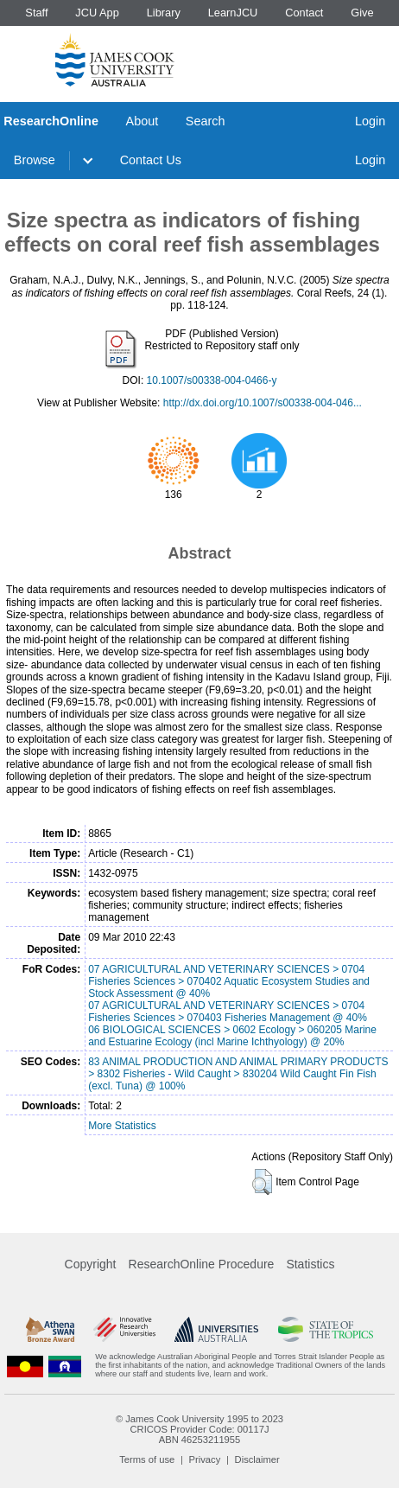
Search (205, 121)
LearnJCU (233, 12)
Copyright (91, 1264)
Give (362, 12)
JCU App (97, 12)
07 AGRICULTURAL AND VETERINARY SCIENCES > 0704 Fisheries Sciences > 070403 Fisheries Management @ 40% (227, 1011)
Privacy (205, 1459)
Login (370, 121)
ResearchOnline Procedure (202, 1264)
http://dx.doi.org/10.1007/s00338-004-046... (262, 403)
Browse (34, 160)
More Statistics (122, 1126)
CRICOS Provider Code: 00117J (199, 1429)
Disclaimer (257, 1459)
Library (163, 12)
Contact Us (150, 160)
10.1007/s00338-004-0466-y (212, 380)
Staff (36, 12)
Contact (304, 12)
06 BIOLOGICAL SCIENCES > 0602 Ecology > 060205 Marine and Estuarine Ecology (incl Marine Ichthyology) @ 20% (232, 1036)
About (142, 121)
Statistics (310, 1264)
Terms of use (146, 1459)
